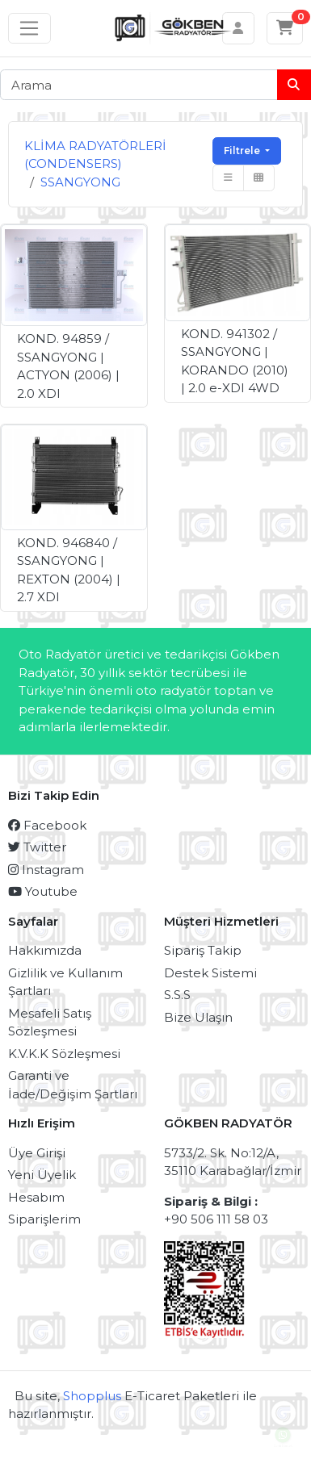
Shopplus (92, 1395)
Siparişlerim (44, 1219)
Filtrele (243, 150)
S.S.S (177, 994)
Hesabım (36, 1197)
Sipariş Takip (203, 950)
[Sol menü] (29, 28)
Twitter (37, 847)
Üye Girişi (36, 1153)
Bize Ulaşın (198, 1017)
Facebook (47, 825)
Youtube (43, 891)
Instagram (46, 869)
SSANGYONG (80, 182)
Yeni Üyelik (42, 1174)
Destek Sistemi (210, 973)
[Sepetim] (285, 28)
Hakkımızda (45, 950)
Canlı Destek (282, 1440)
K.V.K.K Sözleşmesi (64, 1053)
